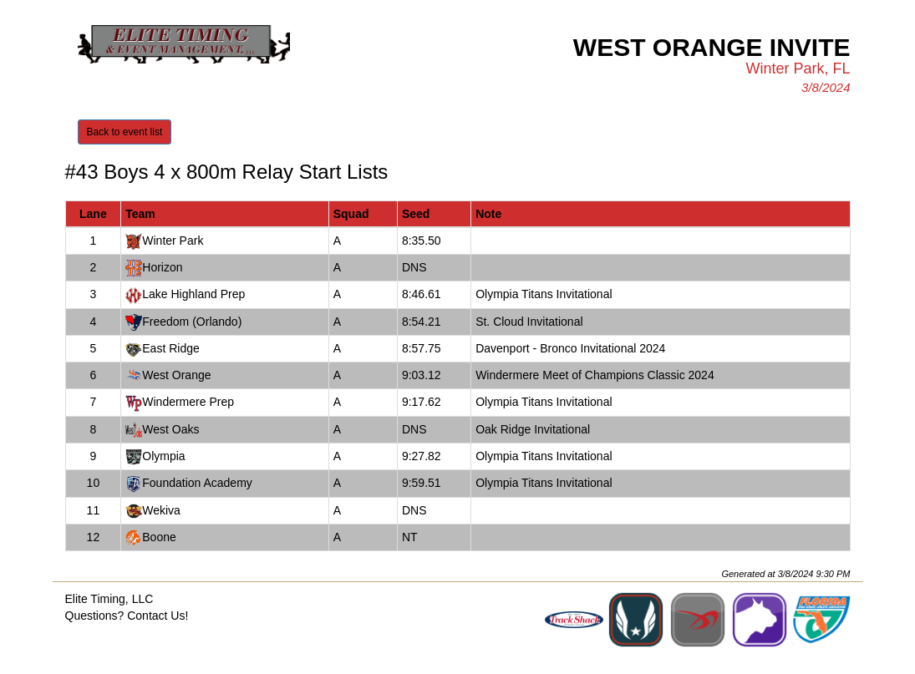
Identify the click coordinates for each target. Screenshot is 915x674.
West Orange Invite (712, 47)
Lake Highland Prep (193, 294)
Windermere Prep (188, 401)
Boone (158, 537)
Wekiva (161, 510)
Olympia (163, 456)
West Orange (176, 375)
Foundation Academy (197, 482)
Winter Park (172, 240)
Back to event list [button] (125, 132)
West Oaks (170, 429)
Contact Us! (157, 615)
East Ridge (170, 348)
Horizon (162, 267)
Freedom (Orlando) (191, 321)
